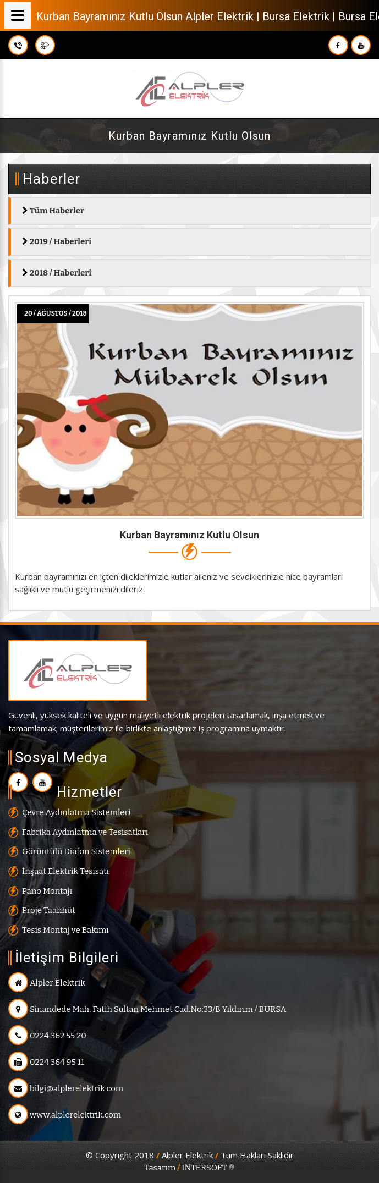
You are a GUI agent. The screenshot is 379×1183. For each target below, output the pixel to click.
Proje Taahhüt (48, 910)
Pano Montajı (47, 891)
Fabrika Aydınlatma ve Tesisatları (85, 832)
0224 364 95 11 (46, 1062)
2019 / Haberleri (56, 241)
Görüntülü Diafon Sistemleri (76, 851)
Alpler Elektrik (46, 983)
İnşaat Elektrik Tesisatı (65, 871)
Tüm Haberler (53, 211)
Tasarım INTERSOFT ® (189, 1168)
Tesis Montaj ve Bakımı (65, 930)
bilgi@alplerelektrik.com (65, 1088)
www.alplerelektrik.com (64, 1115)
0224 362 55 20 (47, 1036)
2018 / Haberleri (56, 273)
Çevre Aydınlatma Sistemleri (76, 812)
